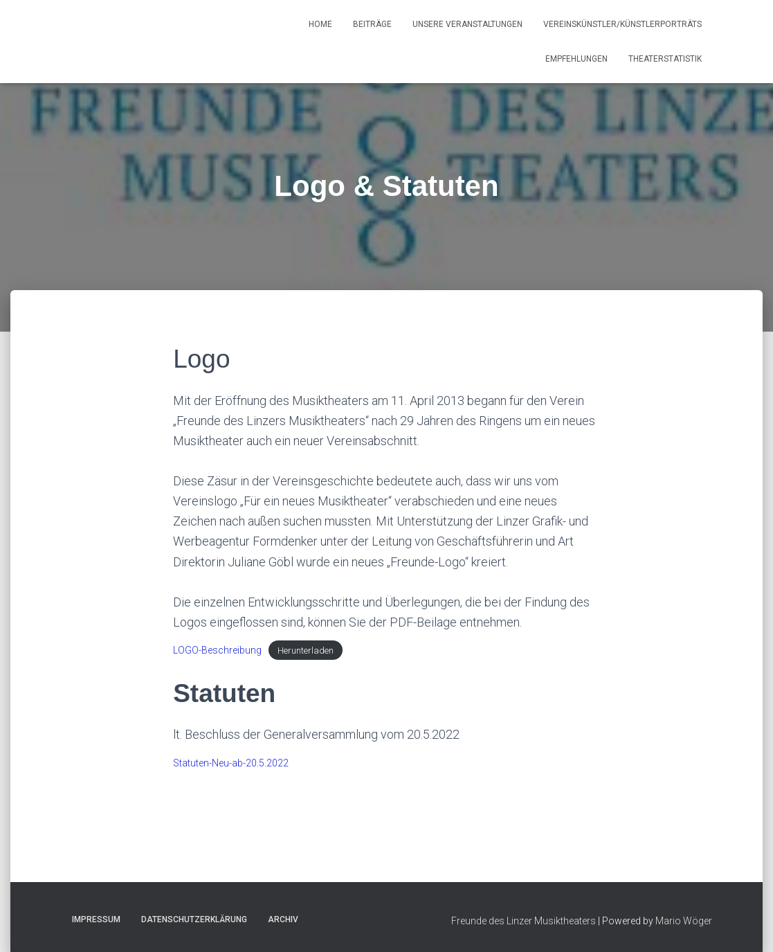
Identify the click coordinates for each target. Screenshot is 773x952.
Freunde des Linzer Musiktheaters (523, 920)
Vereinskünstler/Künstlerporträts (622, 24)
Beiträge (372, 24)
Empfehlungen (576, 59)
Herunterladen (306, 650)
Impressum (96, 919)
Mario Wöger (683, 920)
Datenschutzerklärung (194, 919)
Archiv (283, 919)
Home (320, 24)
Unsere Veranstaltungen (467, 24)
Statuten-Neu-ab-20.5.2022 (231, 763)
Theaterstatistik (665, 59)
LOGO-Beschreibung (217, 650)
